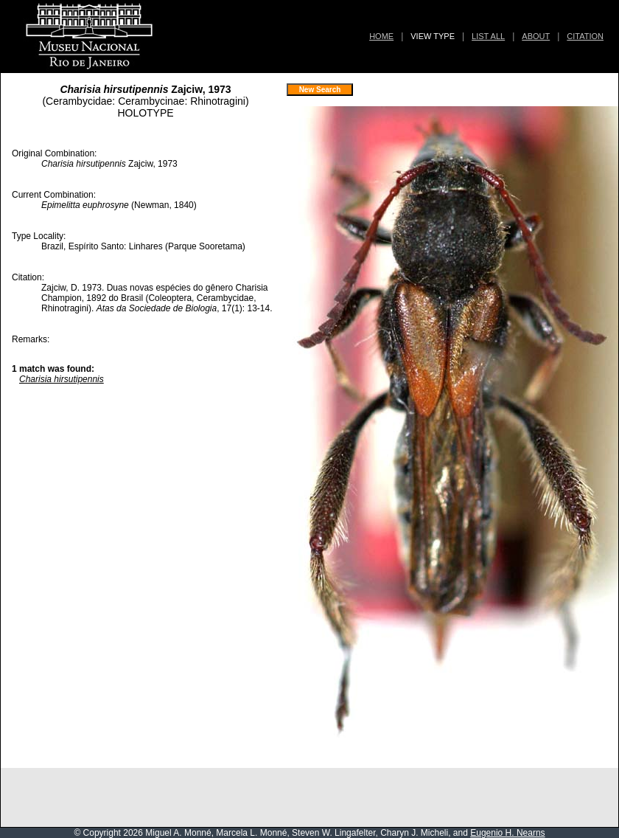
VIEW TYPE (432, 36)
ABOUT (536, 36)
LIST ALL (488, 36)
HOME (381, 36)
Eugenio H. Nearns (507, 833)
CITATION (585, 36)
